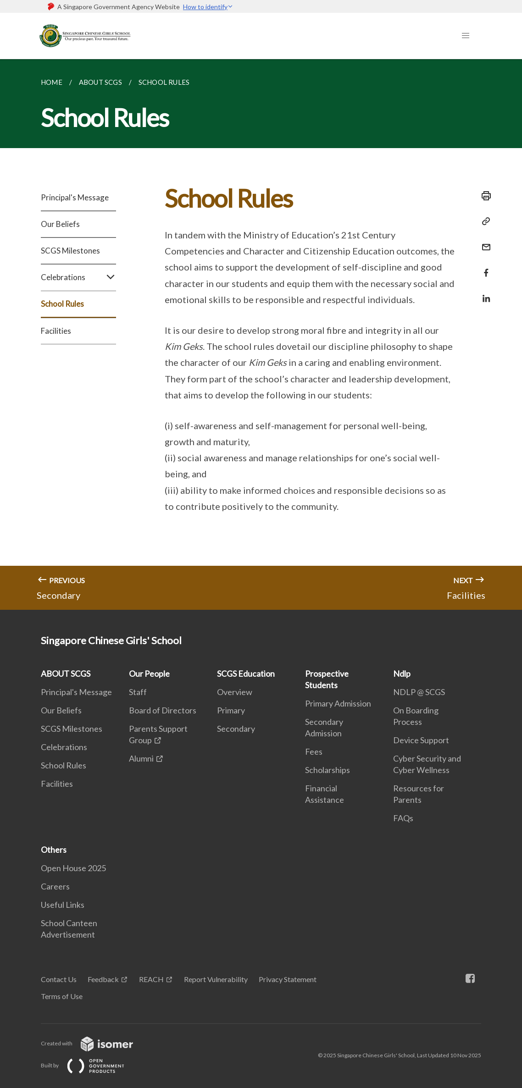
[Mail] (483, 241)
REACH (151, 979)
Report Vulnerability (216, 979)
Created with (94, 1043)
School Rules (62, 304)
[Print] (483, 196)
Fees (313, 751)
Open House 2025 (73, 868)
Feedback (103, 979)
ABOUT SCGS (65, 673)
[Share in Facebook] (483, 267)
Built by (90, 1065)
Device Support (421, 740)
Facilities (56, 331)
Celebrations (78, 277)
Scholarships (327, 770)
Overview (234, 692)
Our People (149, 673)
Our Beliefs (60, 224)
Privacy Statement (288, 979)
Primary (231, 710)
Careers (55, 886)
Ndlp (402, 673)
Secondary (236, 728)
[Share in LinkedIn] (483, 292)
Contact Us (59, 979)
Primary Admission (338, 703)
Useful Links (62, 905)
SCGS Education (246, 673)
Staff (138, 692)
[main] (261, 334)
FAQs (403, 818)
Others (54, 850)
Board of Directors (162, 710)
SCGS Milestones (70, 250)
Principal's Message (75, 197)
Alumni (141, 758)
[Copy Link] (483, 221)
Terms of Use (62, 996)
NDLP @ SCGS (419, 692)
